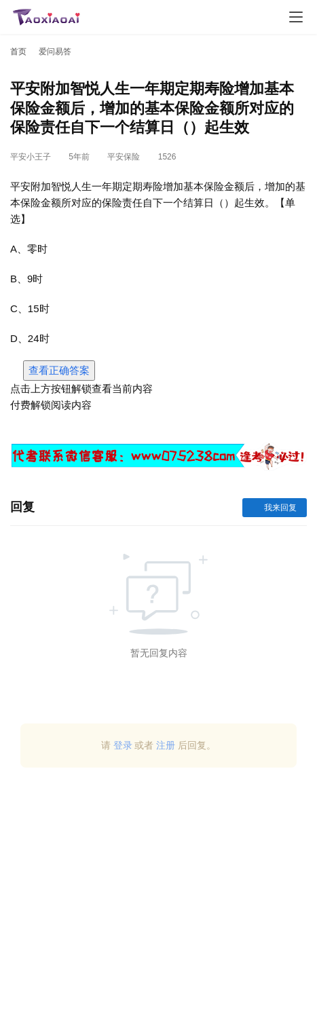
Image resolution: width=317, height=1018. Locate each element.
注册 (165, 745)
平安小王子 (30, 157)
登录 (122, 745)
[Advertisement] (158, 898)
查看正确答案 (59, 370)
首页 (18, 51)
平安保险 (123, 157)
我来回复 (275, 507)
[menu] (296, 17)
